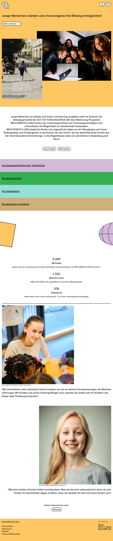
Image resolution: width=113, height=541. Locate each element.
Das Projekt (49, 148)
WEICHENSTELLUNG (10, 521)
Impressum (7, 529)
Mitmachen (64, 148)
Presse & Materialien (11, 534)
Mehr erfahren (9, 23)
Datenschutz (7, 526)
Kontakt (5, 531)
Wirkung (56, 509)
